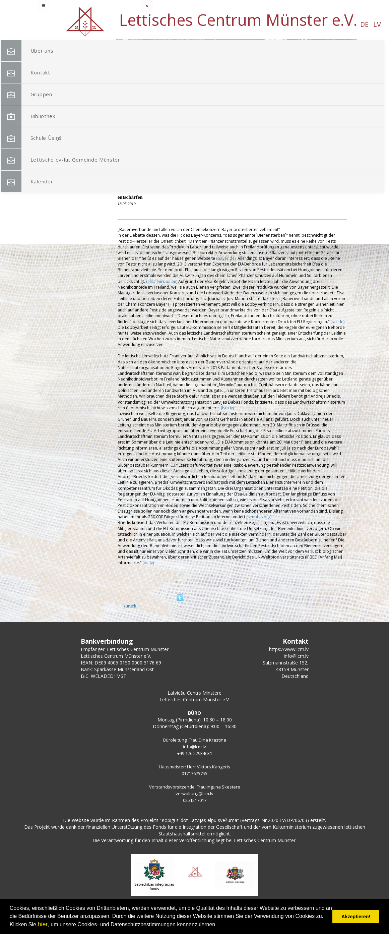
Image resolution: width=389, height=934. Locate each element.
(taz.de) (337, 322)
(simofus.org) (258, 517)
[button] (337, 83)
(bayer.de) (226, 258)
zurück (130, 605)
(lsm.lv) (227, 408)
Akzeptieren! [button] (355, 916)
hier (43, 924)
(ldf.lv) (148, 563)
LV (73, 24)
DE (60, 24)
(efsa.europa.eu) (161, 281)
